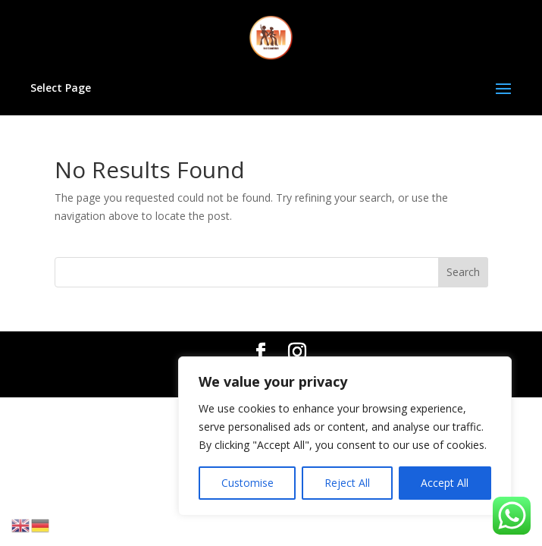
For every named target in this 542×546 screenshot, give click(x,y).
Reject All (347, 482)
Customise (247, 482)
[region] (345, 436)
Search (463, 272)
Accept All (444, 482)
